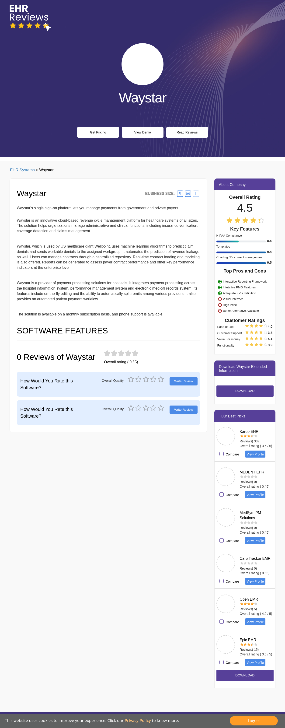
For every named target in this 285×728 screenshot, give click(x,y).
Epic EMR (248, 640)
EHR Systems (22, 170)
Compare (232, 454)
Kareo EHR (249, 432)
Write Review (183, 381)
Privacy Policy (138, 720)
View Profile (255, 454)
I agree (254, 720)
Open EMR (249, 599)
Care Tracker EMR (255, 558)
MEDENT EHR (252, 472)
